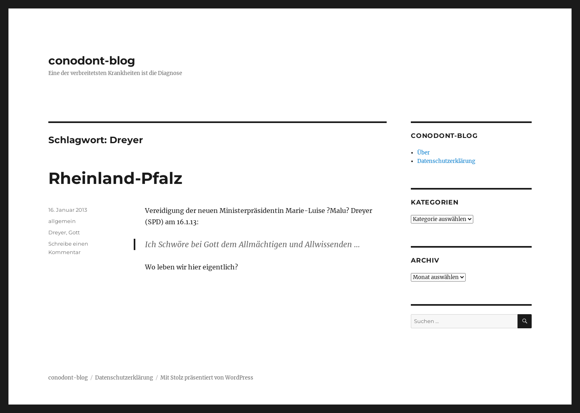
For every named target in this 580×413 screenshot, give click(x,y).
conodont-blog (91, 60)
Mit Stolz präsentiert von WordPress (206, 377)
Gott (74, 232)
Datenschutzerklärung (446, 161)
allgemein (62, 221)
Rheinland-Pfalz (115, 178)
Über (423, 152)
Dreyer (57, 232)
